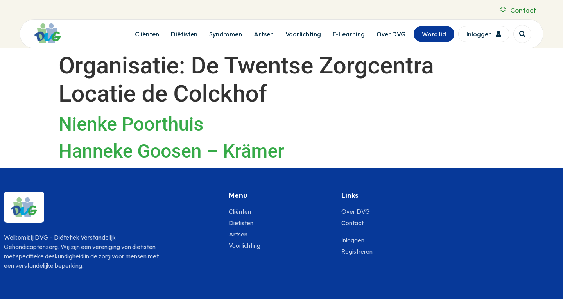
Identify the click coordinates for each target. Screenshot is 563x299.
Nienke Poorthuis (131, 124)
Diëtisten (184, 34)
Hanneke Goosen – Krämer (171, 151)
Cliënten (147, 34)
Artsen (264, 34)
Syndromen (225, 34)
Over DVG (391, 34)
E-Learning (349, 34)
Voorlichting (303, 34)
